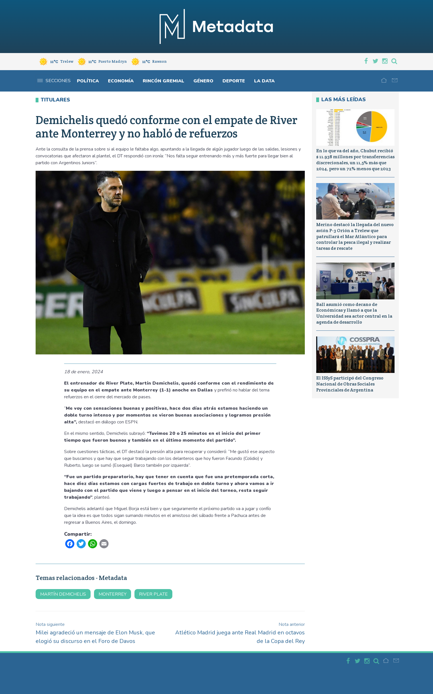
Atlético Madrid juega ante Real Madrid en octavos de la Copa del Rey (240, 633)
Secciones (54, 81)
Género (203, 81)
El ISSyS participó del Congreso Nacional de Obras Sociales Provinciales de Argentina (349, 384)
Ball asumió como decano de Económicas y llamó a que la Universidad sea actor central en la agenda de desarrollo (354, 313)
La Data (264, 81)
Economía (121, 81)
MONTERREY (112, 594)
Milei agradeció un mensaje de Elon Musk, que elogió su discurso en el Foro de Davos (95, 633)
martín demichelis (63, 594)
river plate (153, 594)
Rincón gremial (163, 81)
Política (88, 81)
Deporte (233, 81)
